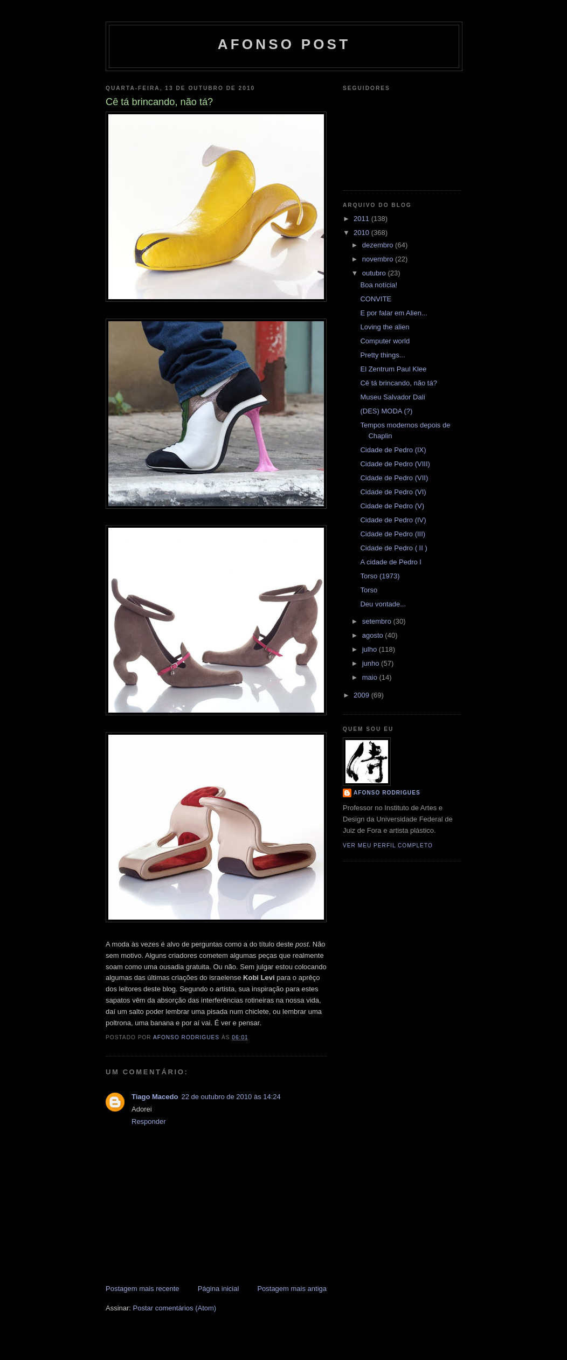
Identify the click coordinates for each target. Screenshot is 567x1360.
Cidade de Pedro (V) (392, 506)
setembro (377, 621)
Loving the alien (384, 327)
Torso (368, 590)
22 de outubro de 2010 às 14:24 (230, 1097)
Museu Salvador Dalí (392, 397)
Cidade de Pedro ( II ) (393, 548)
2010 (362, 233)
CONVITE (375, 299)
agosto (373, 635)
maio (370, 677)
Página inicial (218, 1289)
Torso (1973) (379, 576)
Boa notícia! (378, 285)
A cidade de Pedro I (390, 562)
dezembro (378, 245)
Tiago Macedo (155, 1097)
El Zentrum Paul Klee (393, 369)
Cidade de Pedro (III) (392, 534)
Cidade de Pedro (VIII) (395, 464)
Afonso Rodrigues (387, 793)
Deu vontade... (383, 604)
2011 (362, 219)
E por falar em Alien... (393, 313)
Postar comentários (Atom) (175, 1308)
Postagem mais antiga (292, 1289)
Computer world (385, 341)
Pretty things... (382, 355)
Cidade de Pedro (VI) (393, 492)
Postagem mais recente (142, 1289)
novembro (378, 259)
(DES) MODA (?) (386, 411)
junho (371, 663)
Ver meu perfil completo (388, 845)
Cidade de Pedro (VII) (394, 478)
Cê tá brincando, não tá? (398, 383)
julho (370, 649)
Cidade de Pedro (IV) (393, 520)
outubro (375, 273)
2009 (362, 695)
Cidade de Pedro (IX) (393, 450)
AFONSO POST (284, 44)
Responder (149, 1121)
